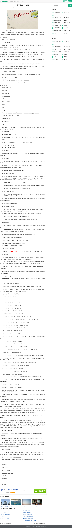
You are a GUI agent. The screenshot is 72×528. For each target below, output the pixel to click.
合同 (18, 1)
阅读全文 (26, 7)
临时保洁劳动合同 (5, 512)
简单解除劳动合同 (27, 512)
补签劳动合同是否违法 (28, 518)
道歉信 (65, 59)
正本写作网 (33, 526)
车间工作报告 (57, 12)
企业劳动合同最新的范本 (6, 510)
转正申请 (56, 59)
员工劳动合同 (4, 516)
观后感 (65, 54)
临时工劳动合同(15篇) (40, 523)
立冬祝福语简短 (67, 27)
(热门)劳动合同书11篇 (5, 514)
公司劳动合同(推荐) (5, 518)
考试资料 (66, 56)
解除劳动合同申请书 (27, 514)
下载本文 (30, 7)
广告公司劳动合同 (7, 523)
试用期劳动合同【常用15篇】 (29, 520)
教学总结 (56, 54)
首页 (15, 1)
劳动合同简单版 (26, 510)
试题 (55, 56)
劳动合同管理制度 (5, 520)
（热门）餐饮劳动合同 (28, 516)
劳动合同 (22, 1)
